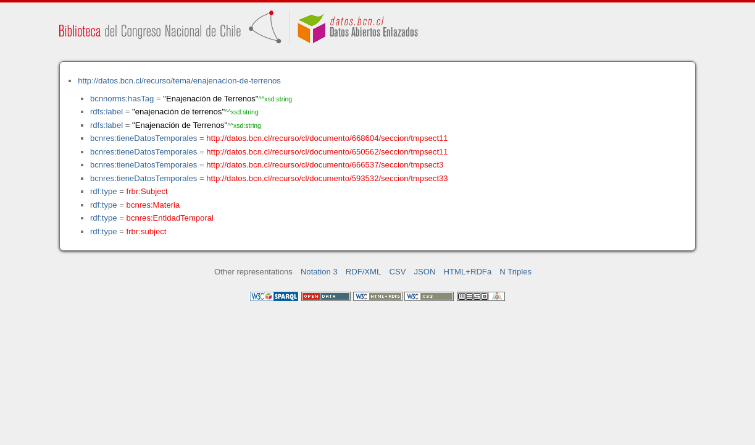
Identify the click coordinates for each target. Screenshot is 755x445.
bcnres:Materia (153, 205)
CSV (397, 271)
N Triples (515, 271)
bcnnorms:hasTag (122, 98)
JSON (425, 271)
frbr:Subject (147, 191)
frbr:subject (147, 231)
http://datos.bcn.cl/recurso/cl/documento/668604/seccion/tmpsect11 (327, 138)
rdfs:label (106, 111)
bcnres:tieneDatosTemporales (143, 138)
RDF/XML (364, 271)
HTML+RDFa (468, 271)
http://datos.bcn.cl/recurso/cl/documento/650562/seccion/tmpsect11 (327, 151)
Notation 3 (319, 271)
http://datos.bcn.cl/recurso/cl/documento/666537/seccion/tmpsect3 (324, 164)
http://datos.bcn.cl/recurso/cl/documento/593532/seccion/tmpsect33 (327, 178)
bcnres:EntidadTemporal (170, 217)
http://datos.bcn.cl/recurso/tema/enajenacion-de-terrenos (179, 80)
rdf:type (103, 191)
